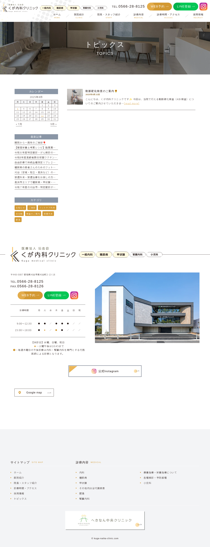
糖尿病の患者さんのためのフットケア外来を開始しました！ (49, 167)
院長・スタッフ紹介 (25, 483)
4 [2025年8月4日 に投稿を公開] (17, 108)
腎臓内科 (84, 498)
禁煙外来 (48, 213)
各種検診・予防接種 (155, 477)
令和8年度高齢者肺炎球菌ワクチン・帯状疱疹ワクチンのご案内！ (53, 157)
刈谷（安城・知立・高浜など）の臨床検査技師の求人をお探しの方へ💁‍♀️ (56, 172)
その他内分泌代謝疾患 (92, 488)
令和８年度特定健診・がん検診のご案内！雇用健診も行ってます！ (53, 152)
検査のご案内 (33, 213)
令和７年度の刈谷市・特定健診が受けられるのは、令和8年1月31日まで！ (57, 187)
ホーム (18, 472)
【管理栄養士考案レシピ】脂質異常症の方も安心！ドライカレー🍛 (53, 147)
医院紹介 (19, 477)
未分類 (19, 213)
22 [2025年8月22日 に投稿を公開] (42, 115)
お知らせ (20, 207)
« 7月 (19, 124)
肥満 (18, 219)
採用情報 (19, 493)
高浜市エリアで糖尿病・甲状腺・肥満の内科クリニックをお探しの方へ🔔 (57, 182)
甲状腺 (83, 483)
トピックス (20, 498)
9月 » (53, 124)
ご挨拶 (32, 207)
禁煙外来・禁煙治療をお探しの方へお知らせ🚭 (42, 177)
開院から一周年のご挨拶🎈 (30, 142)
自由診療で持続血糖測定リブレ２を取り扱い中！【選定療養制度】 (53, 162)
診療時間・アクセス (25, 488)
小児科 (147, 483)
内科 (81, 472)
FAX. (27, 286)
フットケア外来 (47, 207)
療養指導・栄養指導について (160, 472)
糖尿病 (83, 477)
